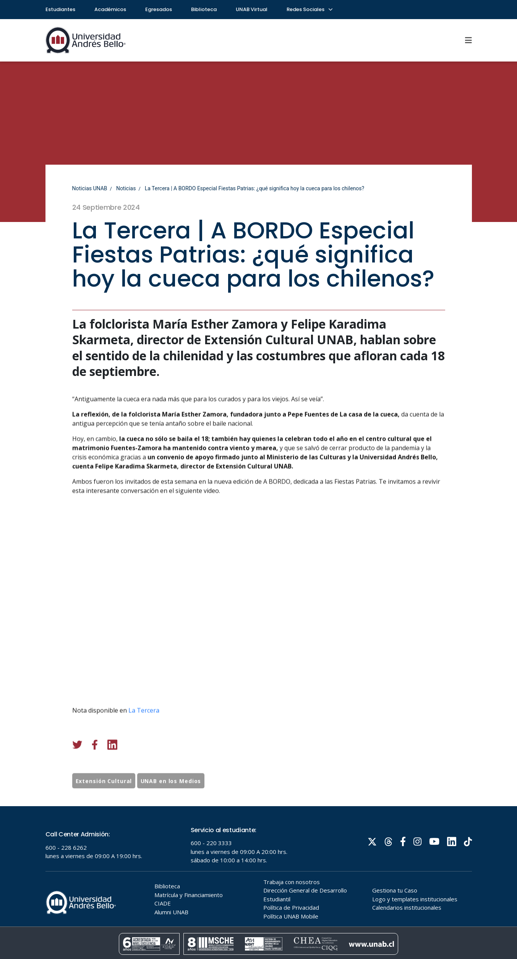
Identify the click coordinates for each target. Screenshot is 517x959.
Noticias (126, 188)
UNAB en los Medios (171, 803)
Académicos (110, 9)
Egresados (158, 9)
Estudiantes (60, 9)
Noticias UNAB (89, 188)
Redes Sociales (309, 9)
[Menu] (468, 40)
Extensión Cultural (104, 803)
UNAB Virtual (251, 9)
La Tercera (143, 754)
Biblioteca (204, 9)
